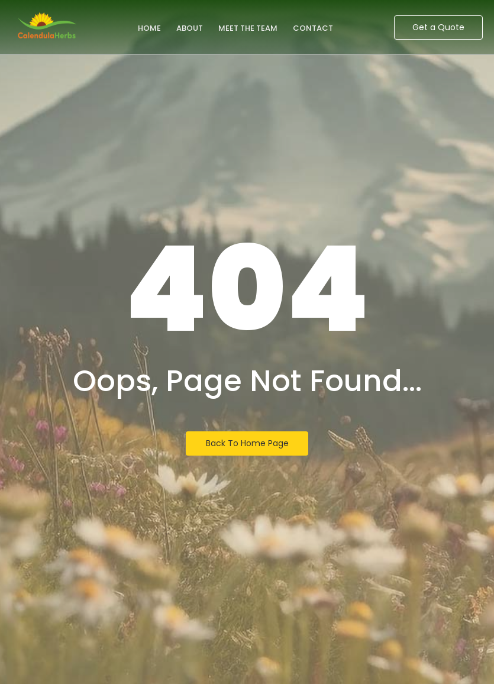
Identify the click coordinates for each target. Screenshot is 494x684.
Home (149, 28)
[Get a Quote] (438, 27)
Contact (313, 28)
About (189, 28)
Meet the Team (247, 28)
